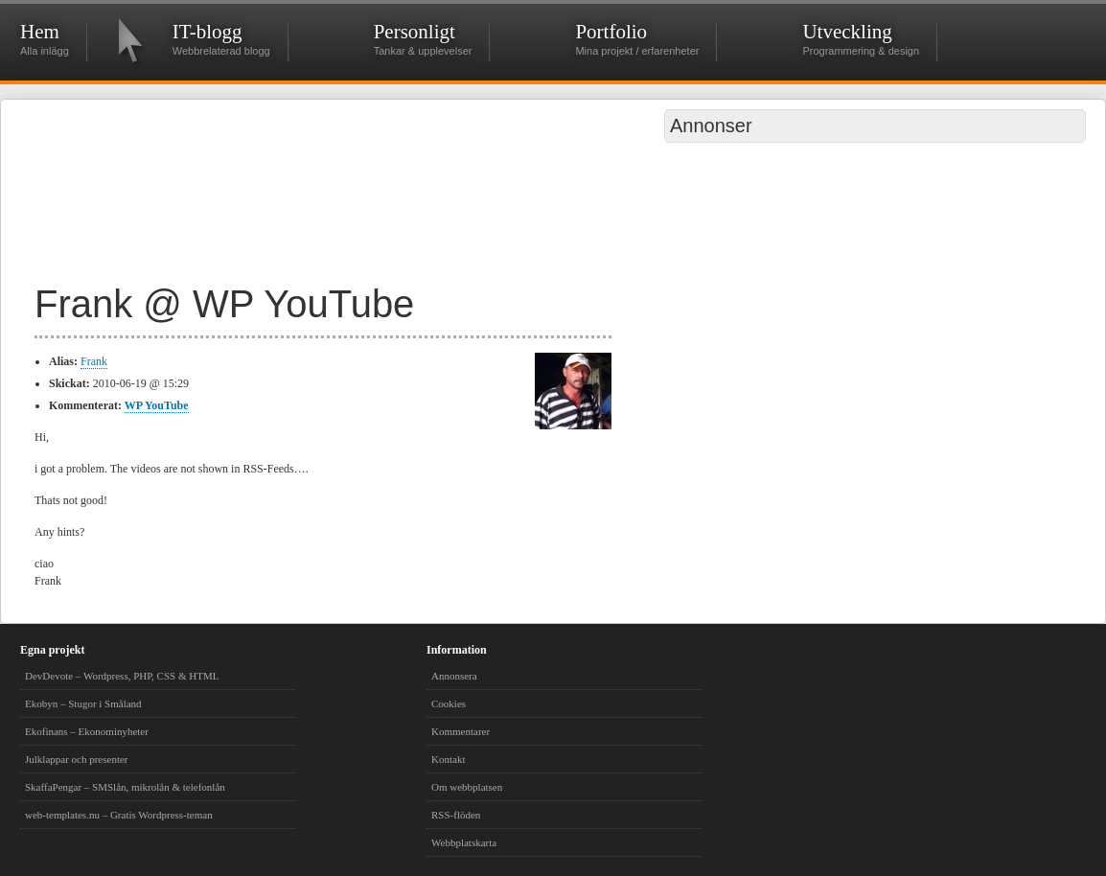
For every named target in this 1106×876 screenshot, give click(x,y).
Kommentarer (460, 731)
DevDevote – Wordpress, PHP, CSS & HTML (122, 675)
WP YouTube (157, 405)
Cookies (448, 703)
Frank (94, 361)
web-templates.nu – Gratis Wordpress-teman (119, 814)
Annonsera (454, 675)
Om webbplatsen (466, 787)
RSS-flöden (455, 814)
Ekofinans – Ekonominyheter (87, 731)
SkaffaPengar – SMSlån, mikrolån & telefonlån (125, 787)
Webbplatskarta (463, 842)
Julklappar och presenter (76, 759)
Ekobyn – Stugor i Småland (83, 703)
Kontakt (448, 759)
